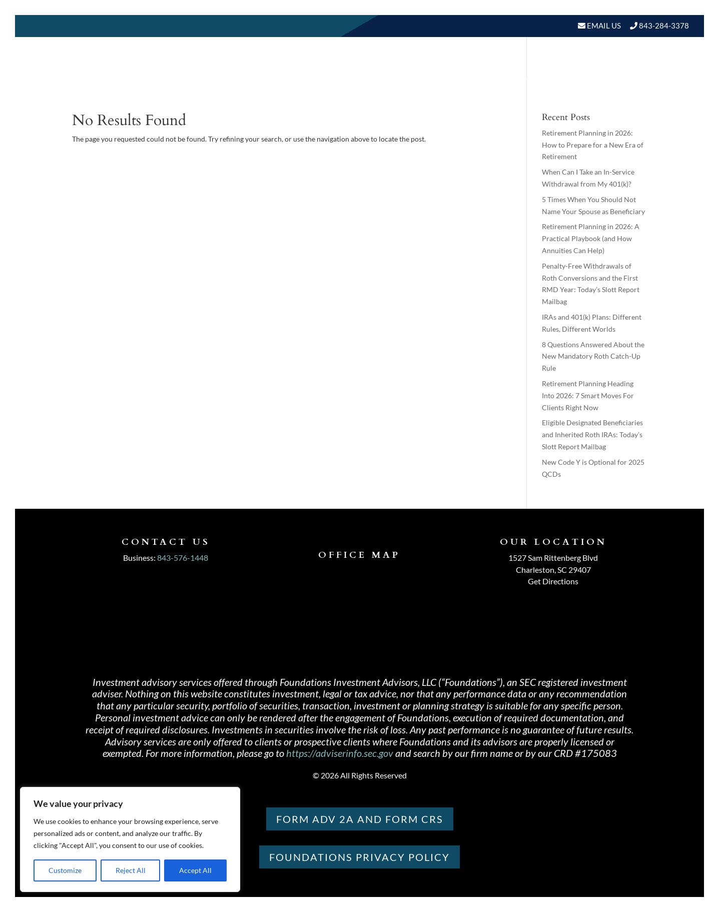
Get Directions (553, 581)
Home (316, 80)
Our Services (433, 80)
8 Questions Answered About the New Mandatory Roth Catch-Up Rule (593, 356)
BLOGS (556, 80)
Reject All (131, 870)
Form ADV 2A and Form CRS (359, 819)
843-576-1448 (182, 557)
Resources (498, 80)
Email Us (603, 25)
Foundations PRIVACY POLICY (359, 857)
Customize (65, 870)
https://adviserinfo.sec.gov (339, 753)
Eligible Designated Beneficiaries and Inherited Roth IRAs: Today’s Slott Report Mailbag (592, 434)
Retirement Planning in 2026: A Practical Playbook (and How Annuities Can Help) (590, 238)
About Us (361, 80)
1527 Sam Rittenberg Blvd (553, 557)
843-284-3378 (664, 25)
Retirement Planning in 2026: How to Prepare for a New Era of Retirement (592, 145)
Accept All (195, 870)
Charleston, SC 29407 (553, 569)
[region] (130, 839)
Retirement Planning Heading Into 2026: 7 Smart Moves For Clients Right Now (588, 395)
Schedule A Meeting (637, 80)
